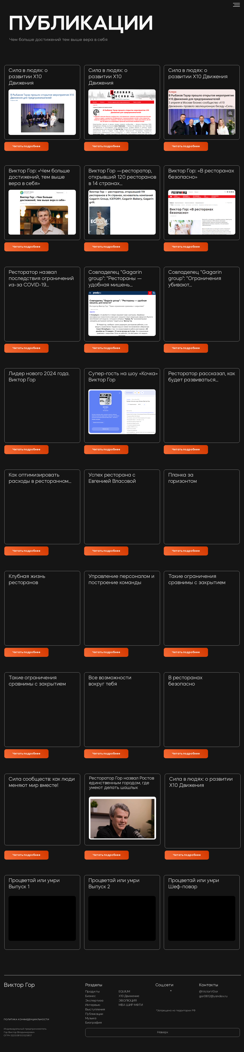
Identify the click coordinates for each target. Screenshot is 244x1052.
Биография (93, 1022)
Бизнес (90, 996)
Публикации (94, 1014)
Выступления (95, 1009)
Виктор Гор (19, 985)
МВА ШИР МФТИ (131, 1005)
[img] (121, 622)
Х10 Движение (129, 996)
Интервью (92, 1005)
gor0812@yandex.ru (213, 996)
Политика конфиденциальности (26, 1019)
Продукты (92, 991)
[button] (236, 5)
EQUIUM (124, 991)
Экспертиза (94, 1000)
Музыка (90, 1018)
